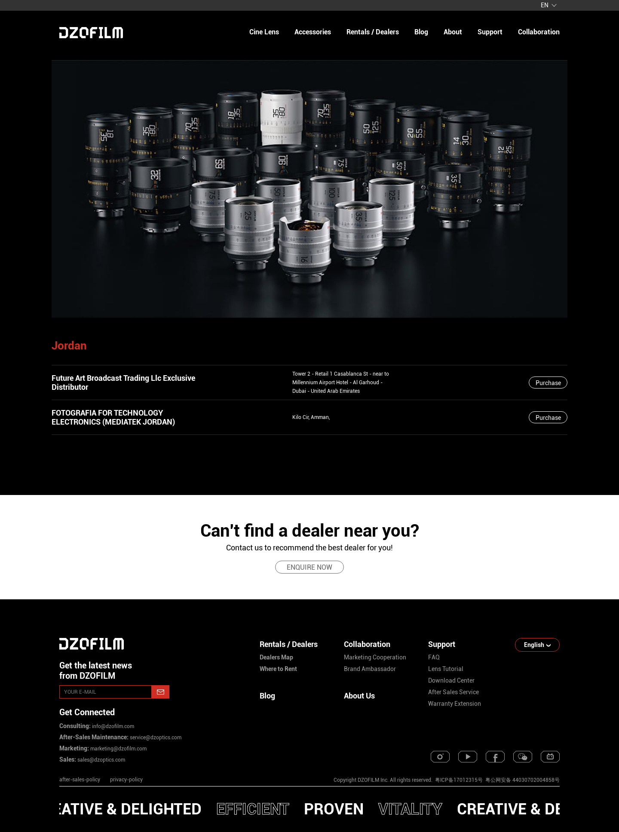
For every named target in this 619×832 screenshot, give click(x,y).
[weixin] (522, 756)
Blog (267, 695)
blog (421, 32)
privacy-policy (126, 780)
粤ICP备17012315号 (459, 780)
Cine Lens (264, 32)
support (490, 32)
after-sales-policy (79, 780)
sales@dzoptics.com (100, 760)
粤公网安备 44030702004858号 (522, 780)
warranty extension (454, 703)
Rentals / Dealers (372, 32)
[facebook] (495, 756)
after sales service (453, 692)
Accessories (312, 32)
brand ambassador (370, 668)
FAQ (434, 657)
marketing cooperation (375, 657)
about (453, 32)
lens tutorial (445, 668)
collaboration (539, 32)
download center (451, 680)
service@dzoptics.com (155, 738)
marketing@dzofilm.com (118, 749)
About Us (359, 695)
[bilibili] (550, 756)
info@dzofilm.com (112, 726)
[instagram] (440, 756)
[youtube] (467, 756)
